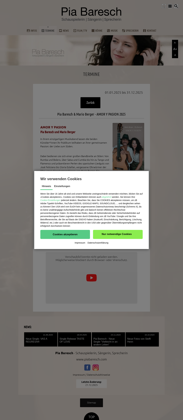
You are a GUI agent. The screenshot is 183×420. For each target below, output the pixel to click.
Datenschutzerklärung (98, 243)
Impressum (80, 243)
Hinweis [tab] (46, 186)
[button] (65, 234)
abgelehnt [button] (106, 197)
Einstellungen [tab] (62, 186)
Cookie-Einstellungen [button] (50, 200)
